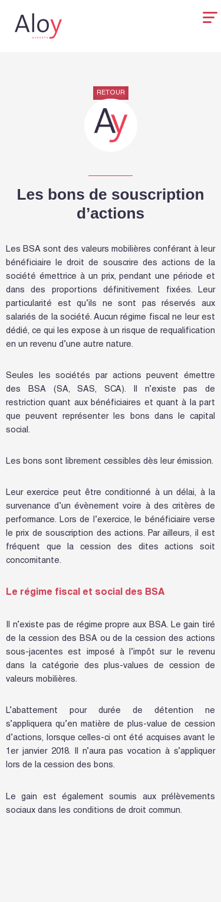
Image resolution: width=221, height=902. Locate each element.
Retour (111, 93)
